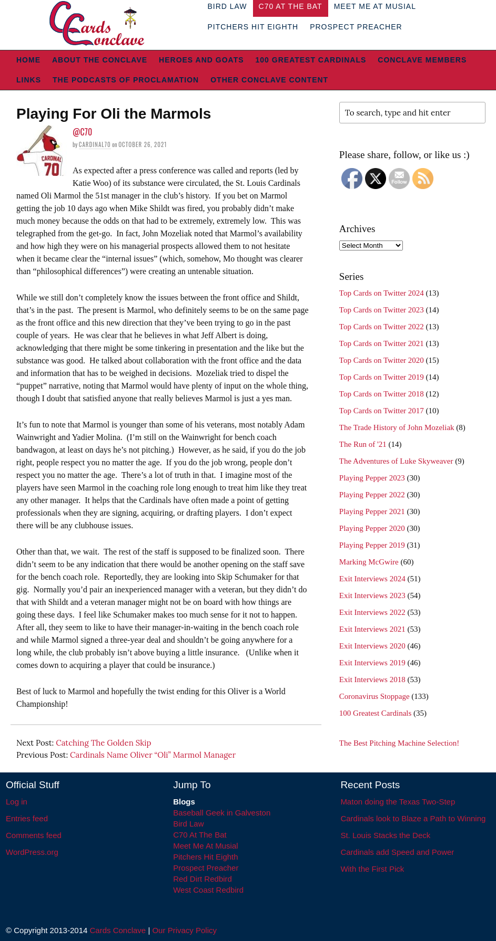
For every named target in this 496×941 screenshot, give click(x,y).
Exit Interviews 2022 (372, 612)
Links (28, 80)
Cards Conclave (118, 930)
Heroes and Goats (201, 60)
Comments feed (34, 835)
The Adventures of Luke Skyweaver (396, 461)
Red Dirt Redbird (202, 878)
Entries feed (27, 818)
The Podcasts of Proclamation (126, 80)
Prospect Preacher (356, 27)
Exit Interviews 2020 (372, 646)
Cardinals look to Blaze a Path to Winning (412, 818)
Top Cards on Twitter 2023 (381, 310)
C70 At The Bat (199, 834)
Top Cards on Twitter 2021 (381, 343)
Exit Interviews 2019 (372, 662)
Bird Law (188, 823)
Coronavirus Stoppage (374, 696)
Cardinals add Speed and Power (397, 852)
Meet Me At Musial (205, 845)
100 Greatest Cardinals (311, 60)
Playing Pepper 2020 (372, 528)
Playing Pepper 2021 (372, 511)
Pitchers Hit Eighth (252, 27)
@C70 (82, 132)
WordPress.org (32, 852)
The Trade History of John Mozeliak (396, 427)
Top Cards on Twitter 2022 (381, 326)
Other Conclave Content (269, 80)
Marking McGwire (369, 562)
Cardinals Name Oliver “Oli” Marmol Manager (153, 755)
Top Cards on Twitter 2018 (381, 394)
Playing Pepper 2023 (372, 478)
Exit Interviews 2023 (372, 595)
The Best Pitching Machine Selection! (399, 743)
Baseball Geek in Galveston (221, 812)
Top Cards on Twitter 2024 (381, 293)
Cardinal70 (95, 144)
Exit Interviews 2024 (372, 578)
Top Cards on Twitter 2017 (381, 410)
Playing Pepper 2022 (372, 494)
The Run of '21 (363, 444)
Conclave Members (422, 60)
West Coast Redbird (208, 889)
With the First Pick (372, 868)
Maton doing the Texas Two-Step (397, 801)
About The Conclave (99, 60)
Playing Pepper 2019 (372, 545)
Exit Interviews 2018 (372, 679)
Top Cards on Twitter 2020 (381, 360)
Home (28, 60)
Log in (16, 801)
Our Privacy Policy (184, 930)
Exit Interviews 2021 (372, 629)
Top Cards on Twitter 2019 (381, 377)
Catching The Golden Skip (103, 743)
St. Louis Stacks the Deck (385, 835)
